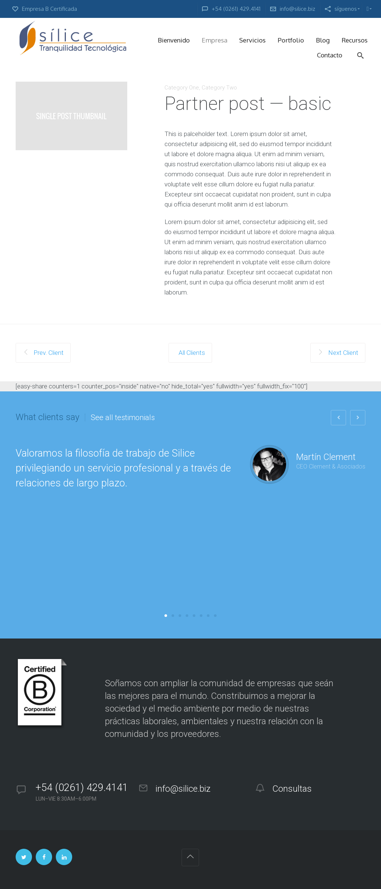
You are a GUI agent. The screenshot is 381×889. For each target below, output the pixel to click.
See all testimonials (123, 417)
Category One (181, 87)
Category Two (219, 87)
